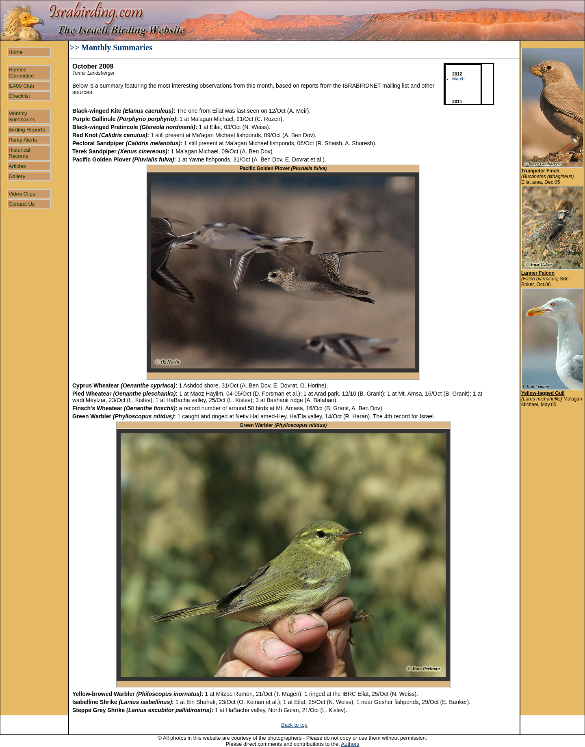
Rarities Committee (21, 73)
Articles (17, 166)
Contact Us (22, 204)
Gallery (17, 176)
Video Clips (22, 194)
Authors (350, 744)
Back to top (294, 725)
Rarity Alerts (23, 140)
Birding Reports (27, 130)
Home (16, 52)
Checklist (19, 96)
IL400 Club (21, 86)
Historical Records (19, 153)
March (458, 78)
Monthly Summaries (22, 116)
